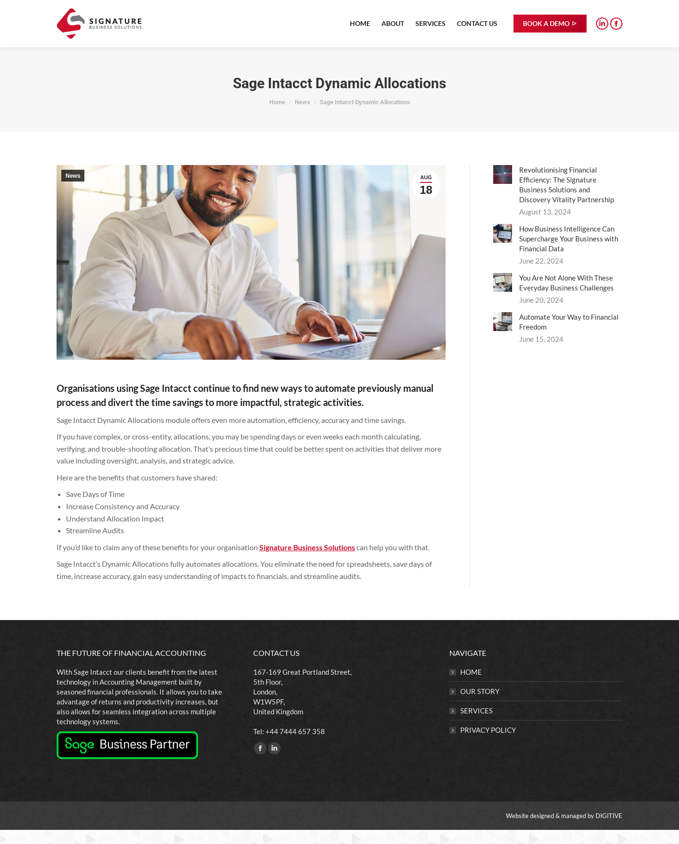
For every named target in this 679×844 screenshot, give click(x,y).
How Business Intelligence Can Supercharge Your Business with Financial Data (568, 253)
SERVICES (476, 724)
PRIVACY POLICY (488, 744)
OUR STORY (479, 705)
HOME (471, 686)
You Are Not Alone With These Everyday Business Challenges (566, 297)
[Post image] (502, 188)
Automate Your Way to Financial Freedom (569, 336)
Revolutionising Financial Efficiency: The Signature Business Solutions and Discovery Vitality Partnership (566, 199)
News (73, 190)
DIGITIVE (609, 830)
